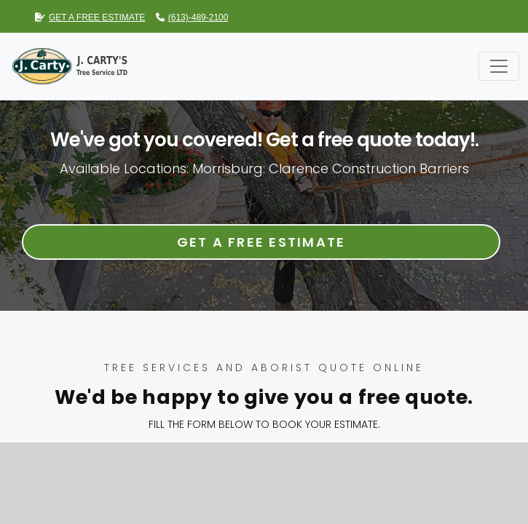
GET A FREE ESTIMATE (90, 17)
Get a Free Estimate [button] (261, 242)
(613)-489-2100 (192, 17)
